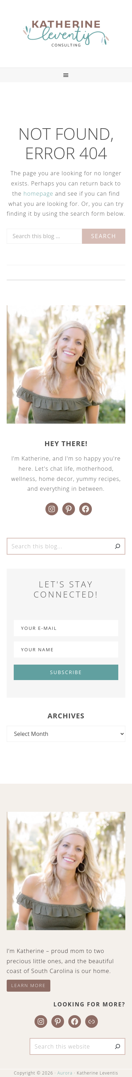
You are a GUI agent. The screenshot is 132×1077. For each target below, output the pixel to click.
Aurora (65, 1073)
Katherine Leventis (66, 34)
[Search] (118, 546)
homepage (38, 193)
